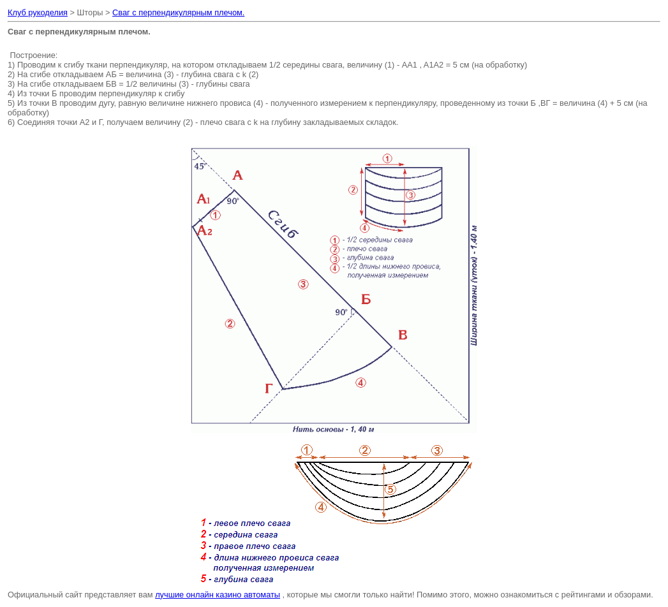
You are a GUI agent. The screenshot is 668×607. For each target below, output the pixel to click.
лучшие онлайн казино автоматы (217, 594)
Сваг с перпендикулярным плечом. (178, 12)
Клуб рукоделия (38, 12)
